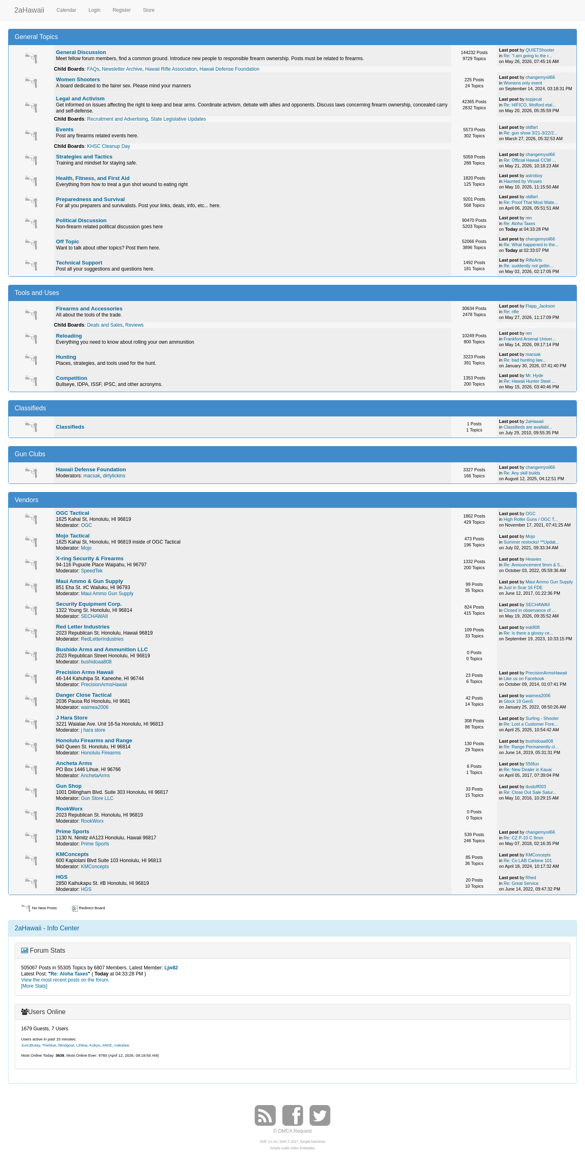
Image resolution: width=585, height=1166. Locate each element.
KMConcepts (72, 854)
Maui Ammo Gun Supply (107, 593)
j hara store (93, 730)
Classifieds (70, 427)
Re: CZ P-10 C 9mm (524, 837)
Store (149, 10)
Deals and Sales (104, 325)
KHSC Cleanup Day (108, 146)
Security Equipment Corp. (89, 604)
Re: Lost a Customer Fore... (531, 724)
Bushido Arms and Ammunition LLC (102, 649)
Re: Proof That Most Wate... (531, 202)
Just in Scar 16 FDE (523, 587)
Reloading (69, 336)
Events (65, 129)
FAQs (93, 69)
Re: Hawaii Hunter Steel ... (529, 381)
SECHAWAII (94, 616)
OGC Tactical (72, 513)
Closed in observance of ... (530, 610)
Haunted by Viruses (523, 181)
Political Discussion (81, 220)
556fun (532, 763)
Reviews (134, 325)
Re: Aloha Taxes (519, 223)
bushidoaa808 (96, 662)
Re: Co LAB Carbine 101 (528, 860)
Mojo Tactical (73, 536)
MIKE (107, 1045)
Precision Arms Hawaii (85, 672)
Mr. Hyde (534, 375)
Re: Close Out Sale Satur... (530, 792)
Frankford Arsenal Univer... (530, 338)
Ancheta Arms (74, 763)
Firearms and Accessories (89, 309)
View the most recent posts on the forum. (65, 980)
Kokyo (94, 1045)
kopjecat (534, 99)
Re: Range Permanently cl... (531, 746)
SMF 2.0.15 (268, 1142)
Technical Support (79, 263)
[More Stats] (34, 986)
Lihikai (81, 1045)
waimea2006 (94, 707)
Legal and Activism (80, 98)
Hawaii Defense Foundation (229, 69)
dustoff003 (536, 786)
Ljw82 (171, 968)
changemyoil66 (540, 77)
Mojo (86, 548)
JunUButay (30, 1045)
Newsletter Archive (122, 69)
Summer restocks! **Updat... (531, 542)
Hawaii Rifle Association (171, 69)
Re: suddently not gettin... (528, 265)
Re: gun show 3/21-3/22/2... (531, 132)
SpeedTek (91, 571)
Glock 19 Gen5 (518, 701)
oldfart (532, 127)
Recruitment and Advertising (117, 119)
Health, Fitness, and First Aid (93, 178)
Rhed (531, 877)
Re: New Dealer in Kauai (528, 769)
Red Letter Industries (83, 627)
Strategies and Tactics (84, 157)
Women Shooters (78, 79)
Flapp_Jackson (540, 305)
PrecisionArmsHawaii (104, 684)
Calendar (66, 10)
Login (94, 10)
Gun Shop (69, 786)
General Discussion (81, 52)
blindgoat (66, 1045)
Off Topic (67, 241)
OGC (86, 525)
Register (122, 10)
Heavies (534, 559)
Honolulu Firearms (101, 753)
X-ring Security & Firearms (90, 558)
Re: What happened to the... (531, 244)
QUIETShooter (540, 50)
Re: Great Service (521, 883)
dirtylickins (114, 476)
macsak (533, 354)
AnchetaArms (95, 775)
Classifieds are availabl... (528, 427)
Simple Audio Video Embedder (292, 1148)
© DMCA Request (292, 1131)
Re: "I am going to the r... (528, 55)
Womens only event (523, 82)
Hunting (66, 357)
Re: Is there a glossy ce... (528, 633)
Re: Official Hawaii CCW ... (530, 160)
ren (529, 217)
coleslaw (121, 1045)
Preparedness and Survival (90, 199)
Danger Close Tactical (84, 695)
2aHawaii (29, 9)
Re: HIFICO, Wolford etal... (530, 104)
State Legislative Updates (178, 119)
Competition (71, 378)
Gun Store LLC (97, 798)
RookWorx (69, 809)
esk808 (533, 627)
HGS (62, 877)
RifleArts (534, 260)
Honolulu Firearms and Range (94, 740)
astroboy (534, 175)
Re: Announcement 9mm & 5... (533, 564)
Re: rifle (511, 311)
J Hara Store (72, 718)
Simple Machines (312, 1142)
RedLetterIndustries (102, 639)
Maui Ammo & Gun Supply (89, 581)
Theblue (49, 1045)
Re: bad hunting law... (525, 360)
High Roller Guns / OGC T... (531, 519)
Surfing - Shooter (542, 718)
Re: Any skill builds (522, 472)
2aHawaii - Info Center (47, 928)
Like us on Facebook (524, 678)
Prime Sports (72, 831)
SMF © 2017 (289, 1142)
